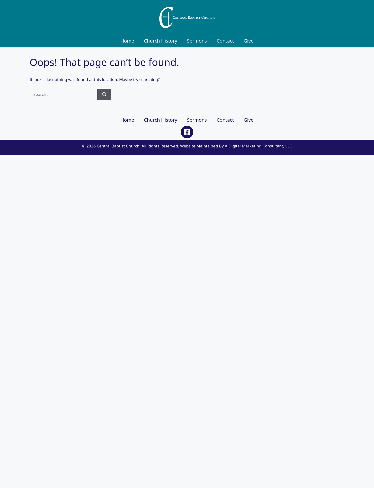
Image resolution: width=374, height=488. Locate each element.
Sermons (197, 41)
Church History (160, 41)
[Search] (104, 94)
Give (249, 41)
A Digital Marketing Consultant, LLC (258, 146)
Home (127, 41)
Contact (225, 41)
